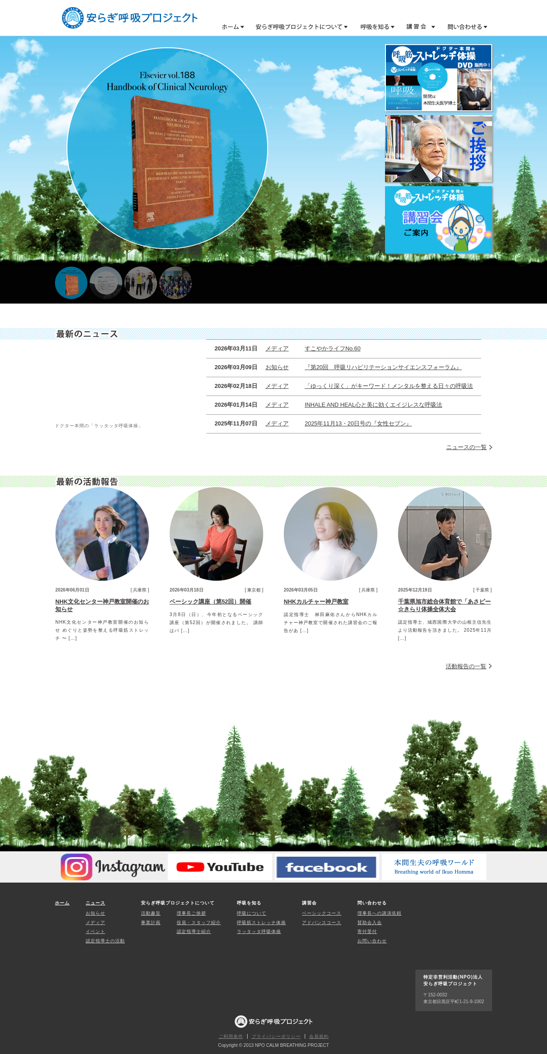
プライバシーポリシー (276, 1036)
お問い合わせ (372, 940)
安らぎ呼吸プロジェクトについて (298, 26)
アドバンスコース (321, 922)
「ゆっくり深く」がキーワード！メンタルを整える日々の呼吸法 (389, 386)
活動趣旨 (151, 913)
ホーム (233, 26)
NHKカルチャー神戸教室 (316, 601)
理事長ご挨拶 (191, 913)
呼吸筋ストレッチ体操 (261, 922)
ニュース (95, 902)
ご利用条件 (231, 1036)
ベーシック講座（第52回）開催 (210, 601)
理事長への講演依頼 (379, 913)
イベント (95, 931)
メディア (277, 348)
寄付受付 (367, 931)
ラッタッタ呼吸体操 (259, 931)
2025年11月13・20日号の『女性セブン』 (358, 423)
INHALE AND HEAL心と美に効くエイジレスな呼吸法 (373, 404)
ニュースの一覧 (466, 447)
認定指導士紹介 (194, 931)
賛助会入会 (369, 922)
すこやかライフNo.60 (333, 348)
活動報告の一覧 (466, 666)
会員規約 (319, 1036)
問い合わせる (464, 26)
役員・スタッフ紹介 (199, 922)
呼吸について (251, 913)
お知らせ (277, 367)
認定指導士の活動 (105, 940)
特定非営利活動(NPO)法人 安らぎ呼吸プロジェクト (130, 18)
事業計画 (151, 922)
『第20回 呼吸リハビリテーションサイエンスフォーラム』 (383, 367)
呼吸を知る (373, 26)
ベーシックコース (321, 913)
